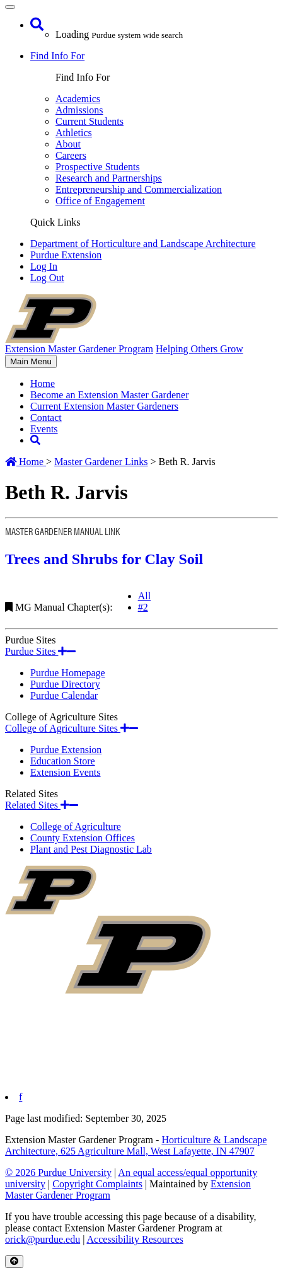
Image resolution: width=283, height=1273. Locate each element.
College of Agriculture (75, 826)
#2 (143, 607)
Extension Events (65, 772)
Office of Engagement (100, 200)
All (144, 595)
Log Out (47, 277)
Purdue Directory (65, 684)
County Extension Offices (82, 837)
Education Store (62, 761)
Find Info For (57, 55)
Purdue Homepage (67, 672)
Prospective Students (97, 166)
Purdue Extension (65, 255)
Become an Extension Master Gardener (109, 394)
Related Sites (41, 805)
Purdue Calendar (64, 695)
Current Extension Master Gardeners (104, 406)
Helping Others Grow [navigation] (199, 348)
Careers (70, 155)
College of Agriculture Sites (71, 728)
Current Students (89, 121)
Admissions (79, 110)
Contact (46, 417)
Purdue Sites (40, 651)
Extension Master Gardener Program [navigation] (79, 348)
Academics (77, 98)
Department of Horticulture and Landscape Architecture (143, 243)
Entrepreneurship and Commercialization (138, 189)
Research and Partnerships (108, 178)
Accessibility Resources (134, 1239)
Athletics (73, 132)
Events (44, 428)
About (68, 144)
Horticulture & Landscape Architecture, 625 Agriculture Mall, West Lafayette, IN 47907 (136, 1145)
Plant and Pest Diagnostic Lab (91, 849)
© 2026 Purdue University (58, 1172)
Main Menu (30, 362)
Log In (43, 266)
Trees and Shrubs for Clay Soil (104, 559)
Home (42, 383)
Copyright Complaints (97, 1183)
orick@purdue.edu (42, 1239)
